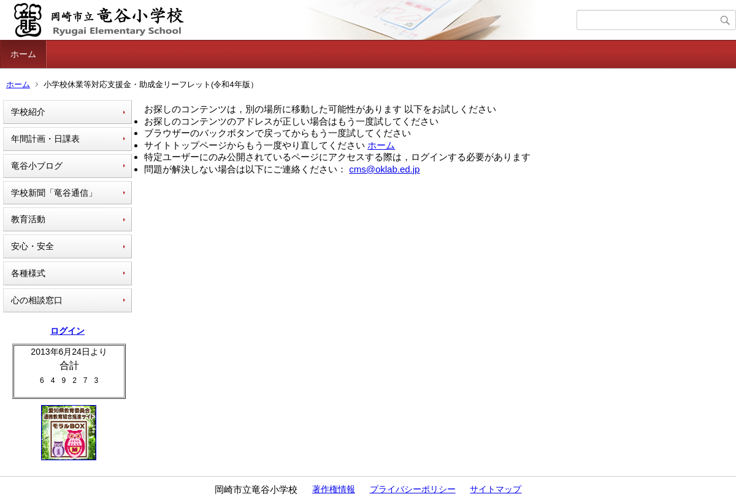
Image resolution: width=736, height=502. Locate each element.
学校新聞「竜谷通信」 (54, 193)
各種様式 (28, 273)
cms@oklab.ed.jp (384, 169)
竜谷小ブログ (37, 166)
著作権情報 (333, 489)
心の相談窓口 (37, 300)
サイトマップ (495, 489)
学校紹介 (28, 112)
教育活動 (28, 219)
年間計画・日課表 (45, 139)
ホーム (23, 54)
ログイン (67, 331)
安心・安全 (32, 246)
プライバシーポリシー (413, 489)
